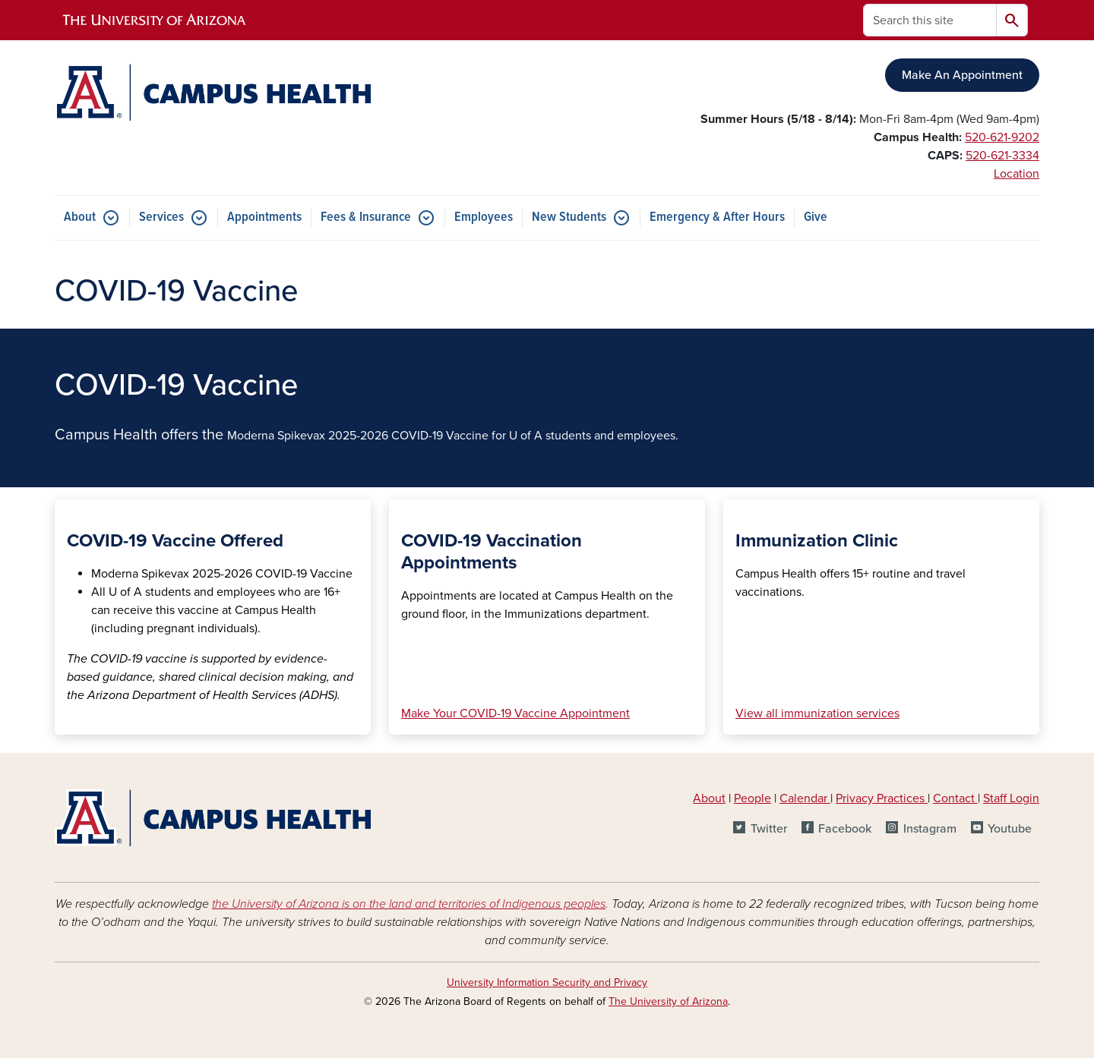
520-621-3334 (1002, 155)
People (752, 798)
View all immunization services (817, 713)
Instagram (929, 828)
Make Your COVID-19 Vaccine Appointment (515, 713)
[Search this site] (930, 20)
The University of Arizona (668, 1001)
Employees (483, 217)
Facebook (844, 828)
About (80, 217)
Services (161, 217)
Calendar (804, 798)
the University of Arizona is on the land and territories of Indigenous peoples (408, 904)
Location (1016, 173)
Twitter (769, 828)
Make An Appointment (962, 75)
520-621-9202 (1002, 137)
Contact (954, 798)
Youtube (1010, 828)
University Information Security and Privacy (547, 982)
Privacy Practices (882, 798)
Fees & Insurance (366, 217)
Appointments (264, 217)
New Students (569, 217)
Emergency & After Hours (717, 217)
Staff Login (1011, 798)
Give (815, 217)
